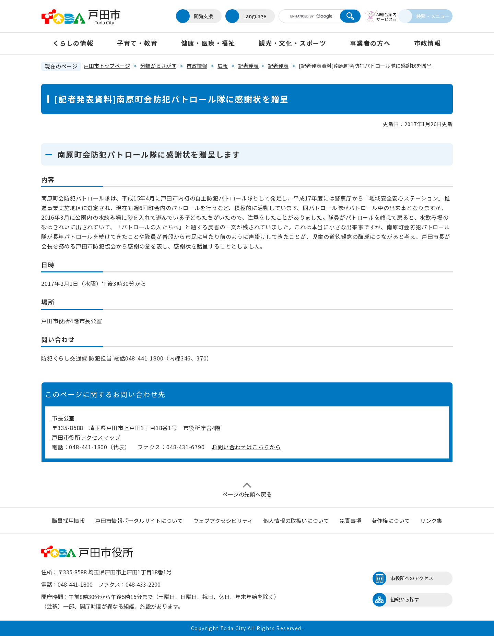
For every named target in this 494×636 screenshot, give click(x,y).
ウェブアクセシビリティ (223, 520)
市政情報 (427, 42)
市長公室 (63, 418)
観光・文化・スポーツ (293, 42)
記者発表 (248, 65)
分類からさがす (158, 65)
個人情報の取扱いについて (296, 520)
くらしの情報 (73, 42)
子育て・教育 (137, 42)
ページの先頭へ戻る (247, 490)
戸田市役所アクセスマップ (86, 437)
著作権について (391, 520)
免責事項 (350, 520)
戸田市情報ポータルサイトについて (139, 520)
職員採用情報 (68, 520)
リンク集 (431, 520)
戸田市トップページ (107, 65)
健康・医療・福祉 (208, 42)
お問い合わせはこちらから (246, 447)
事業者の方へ (370, 42)
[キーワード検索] (303, 16)
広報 (222, 65)
